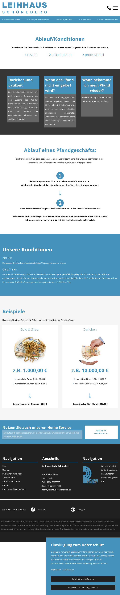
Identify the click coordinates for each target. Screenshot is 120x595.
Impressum (7, 489)
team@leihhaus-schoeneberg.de (56, 489)
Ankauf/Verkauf (9, 477)
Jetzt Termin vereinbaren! (101, 432)
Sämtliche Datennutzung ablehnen (83, 587)
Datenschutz (19, 489)
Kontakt (5, 485)
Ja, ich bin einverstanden (83, 579)
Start (4, 466)
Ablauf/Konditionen (11, 481)
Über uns (6, 470)
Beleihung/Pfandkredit (12, 473)
